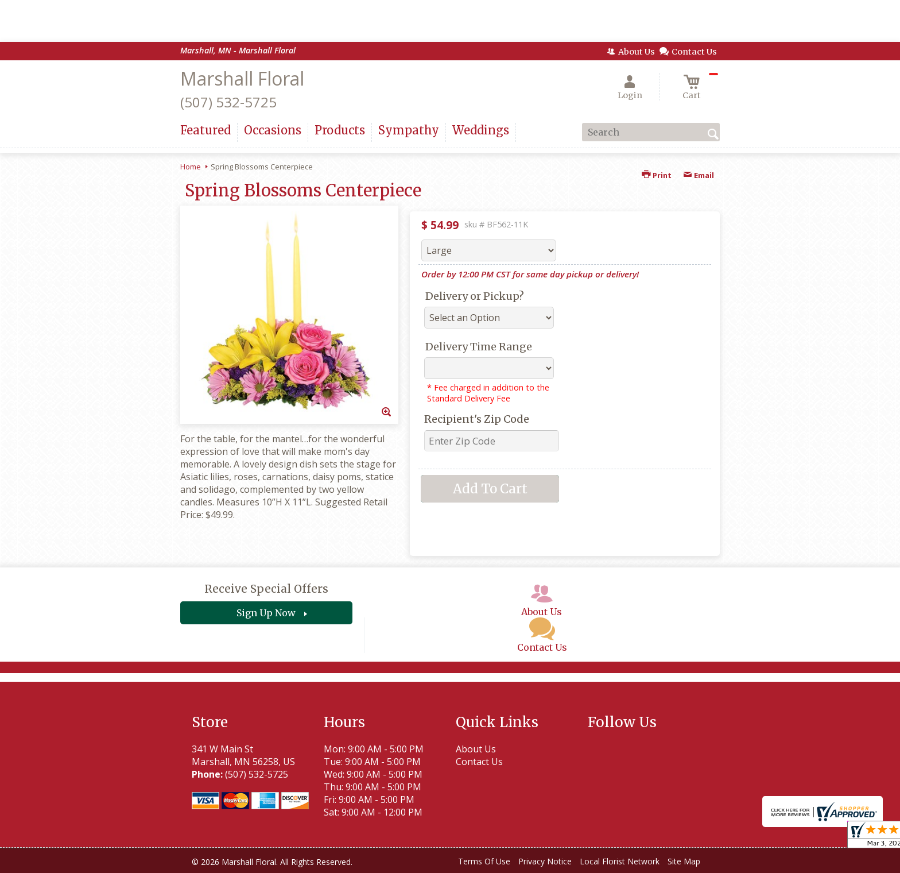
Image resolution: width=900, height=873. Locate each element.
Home (190, 166)
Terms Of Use (484, 861)
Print (657, 175)
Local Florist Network (620, 861)
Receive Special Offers (266, 589)
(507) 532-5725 (228, 101)
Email (698, 175)
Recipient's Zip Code (476, 419)
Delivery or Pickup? (474, 296)
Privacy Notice (545, 861)
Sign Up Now (266, 613)
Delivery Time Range (478, 346)
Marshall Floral (242, 78)
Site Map (684, 861)
